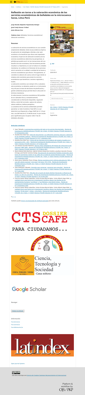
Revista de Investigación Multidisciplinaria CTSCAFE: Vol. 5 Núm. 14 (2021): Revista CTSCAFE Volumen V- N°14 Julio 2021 (44, 175)
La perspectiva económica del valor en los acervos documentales (44, 129)
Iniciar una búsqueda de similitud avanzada (34, 201)
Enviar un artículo (17, 311)
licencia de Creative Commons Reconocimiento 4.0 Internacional (46, 375)
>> (15, 197)
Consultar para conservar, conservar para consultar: (47, 167)
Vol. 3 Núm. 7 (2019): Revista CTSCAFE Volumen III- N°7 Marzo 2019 (41, 7)
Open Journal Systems (18, 363)
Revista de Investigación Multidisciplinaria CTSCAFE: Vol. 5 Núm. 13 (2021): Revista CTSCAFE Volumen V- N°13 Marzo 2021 (43, 143)
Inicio (12, 7)
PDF (53, 64)
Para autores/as (15, 324)
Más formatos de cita (57, 98)
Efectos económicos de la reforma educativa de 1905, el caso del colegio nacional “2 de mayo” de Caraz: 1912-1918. (43, 161)
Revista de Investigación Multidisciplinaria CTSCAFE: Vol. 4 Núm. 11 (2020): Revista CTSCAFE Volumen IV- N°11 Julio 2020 (42, 192)
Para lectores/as (15, 322)
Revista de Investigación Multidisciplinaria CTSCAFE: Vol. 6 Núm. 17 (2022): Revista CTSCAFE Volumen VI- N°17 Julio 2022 (43, 169)
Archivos (18, 7)
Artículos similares (18, 126)
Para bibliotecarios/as (17, 327)
